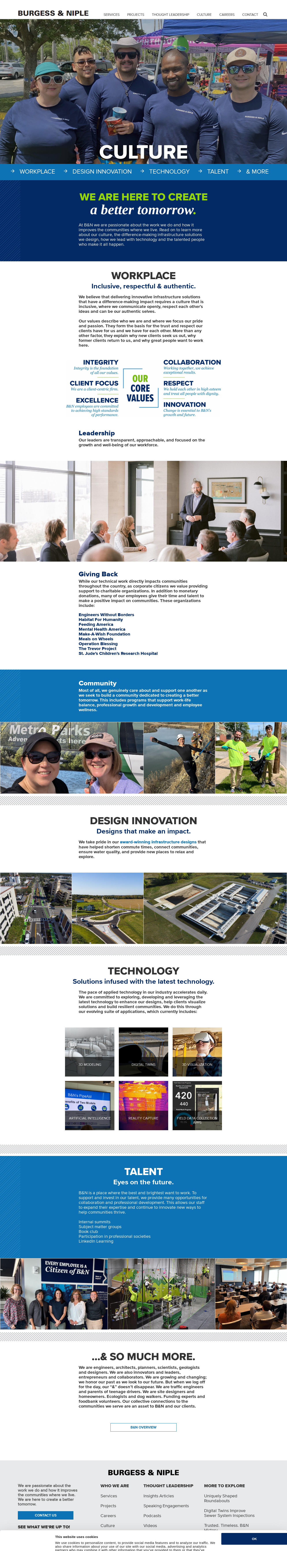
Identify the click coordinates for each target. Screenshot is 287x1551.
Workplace (37, 171)
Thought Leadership (170, 14)
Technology (169, 171)
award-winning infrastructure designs (158, 842)
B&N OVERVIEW (143, 1427)
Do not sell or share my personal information (91, 1545)
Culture (204, 14)
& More (257, 171)
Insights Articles (159, 1495)
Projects (135, 14)
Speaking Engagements (166, 1505)
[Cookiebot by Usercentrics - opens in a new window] (26, 1545)
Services (111, 14)
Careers (227, 14)
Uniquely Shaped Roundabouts (220, 1498)
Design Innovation (102, 171)
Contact (250, 14)
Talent (218, 171)
